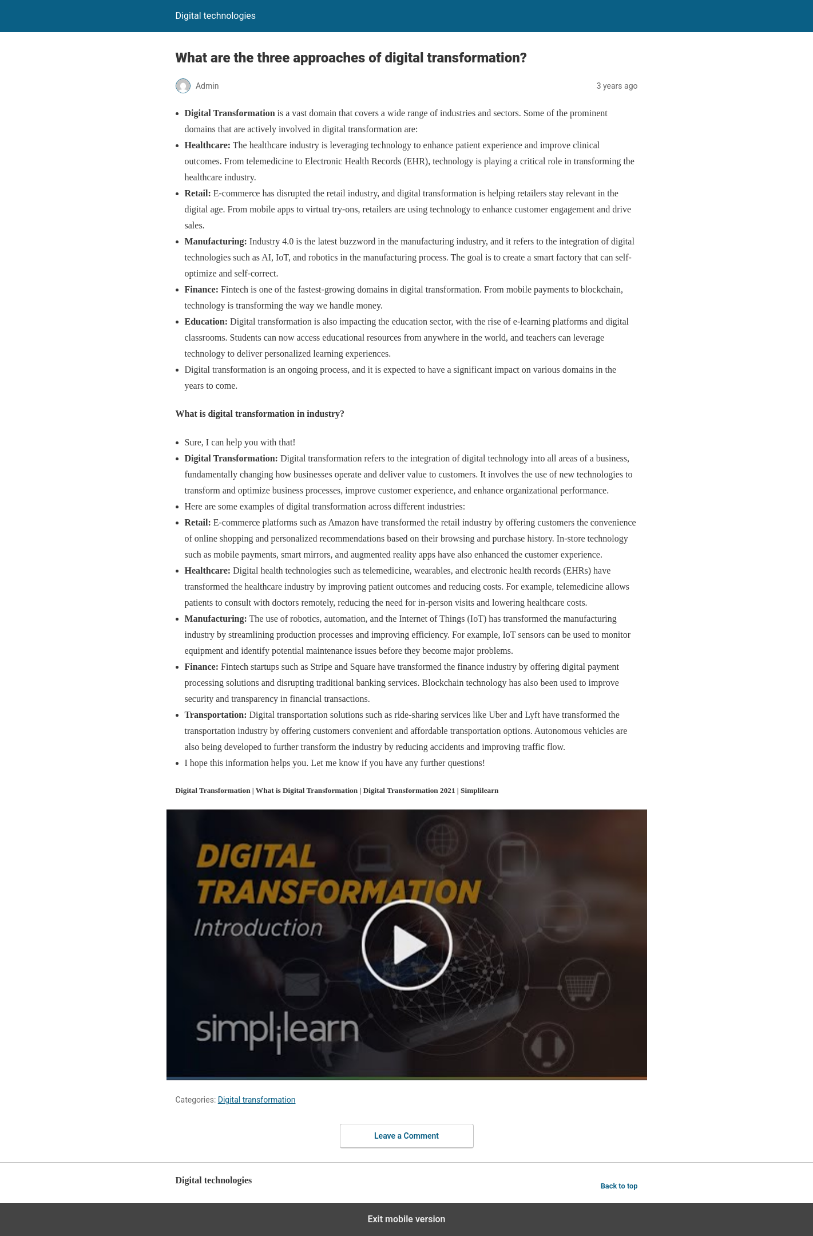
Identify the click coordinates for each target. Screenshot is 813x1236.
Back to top (619, 1186)
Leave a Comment (406, 1135)
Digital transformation (257, 1099)
